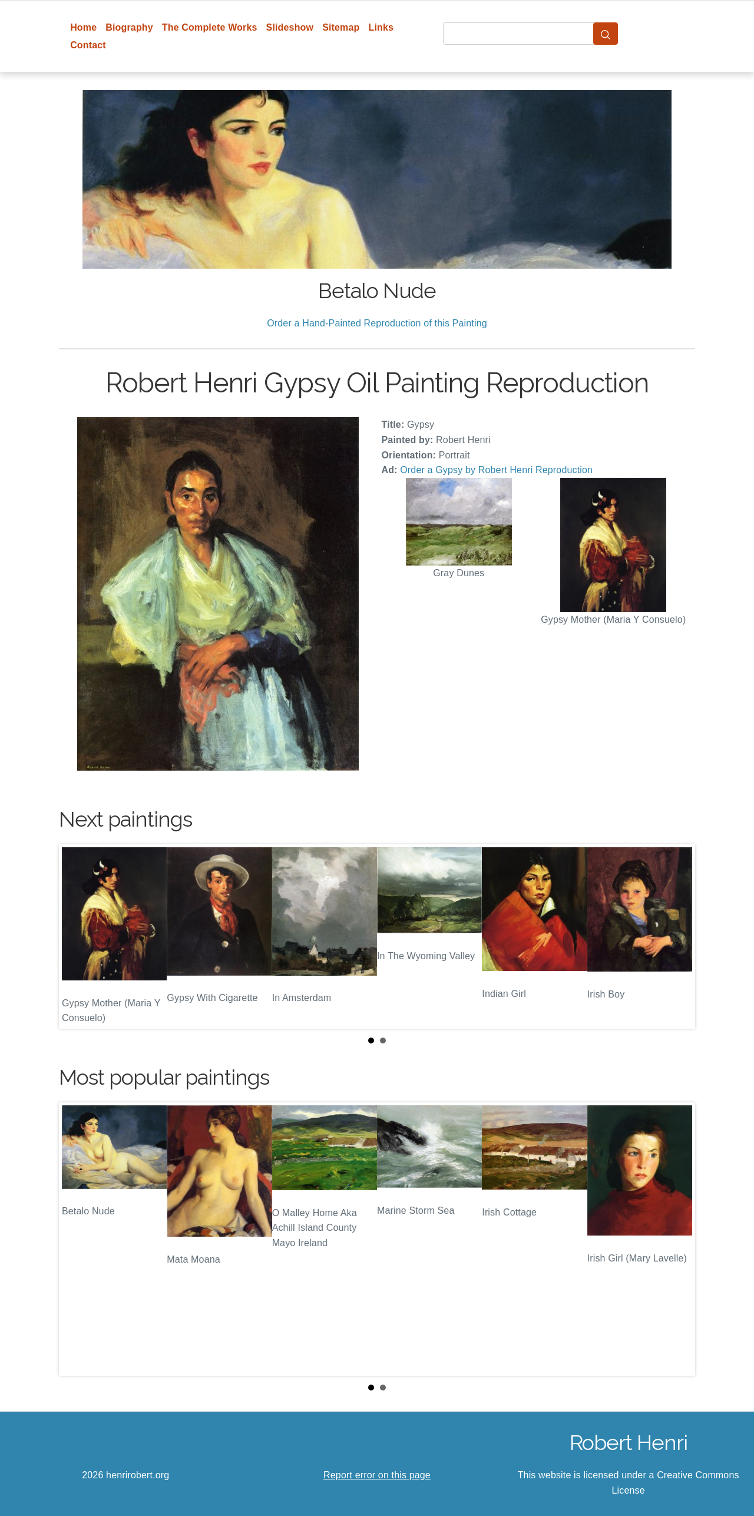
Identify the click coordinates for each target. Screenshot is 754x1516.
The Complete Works (209, 27)
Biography (129, 27)
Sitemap (340, 27)
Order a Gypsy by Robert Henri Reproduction (496, 470)
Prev (77, 936)
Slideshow (290, 27)
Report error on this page (377, 1475)
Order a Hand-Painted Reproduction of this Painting (377, 323)
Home (83, 27)
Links (381, 27)
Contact (88, 45)
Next (676, 936)
